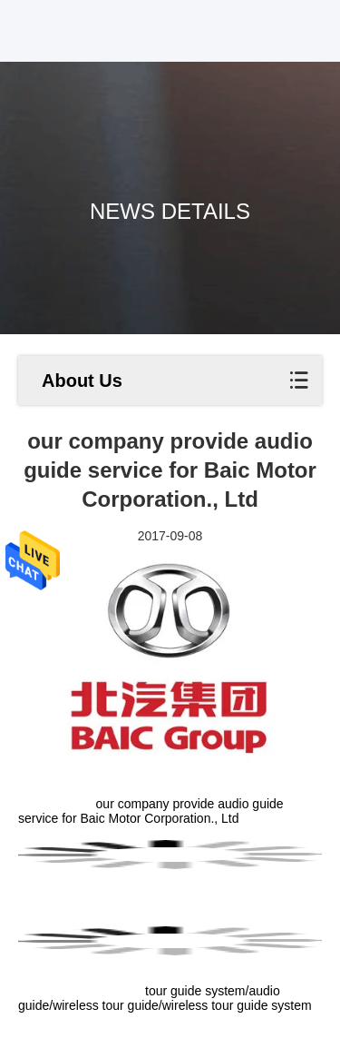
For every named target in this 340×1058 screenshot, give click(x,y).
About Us (82, 381)
